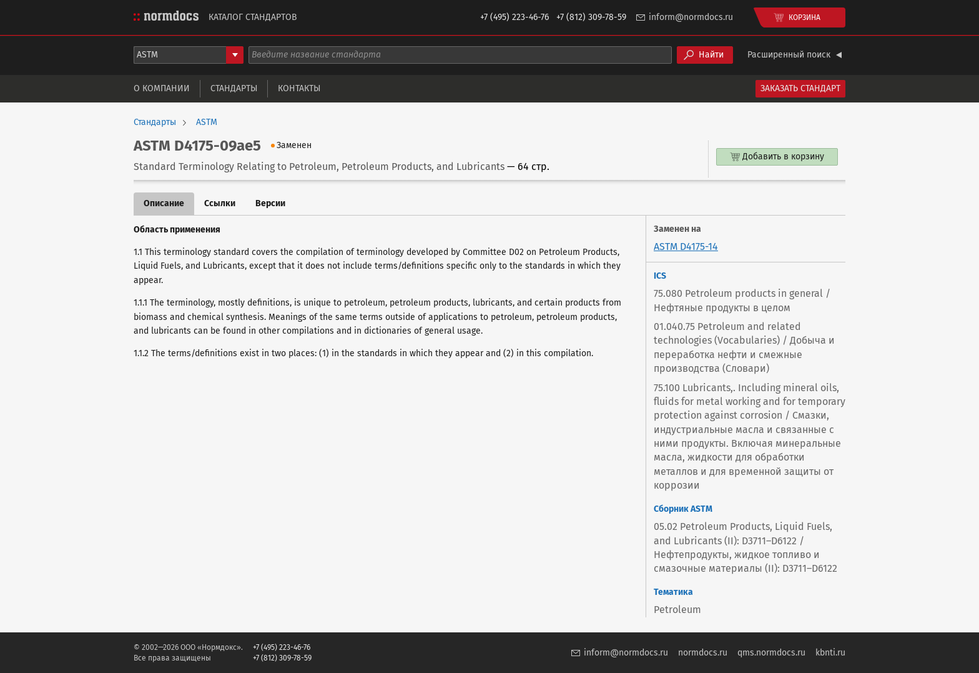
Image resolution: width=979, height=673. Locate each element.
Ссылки (219, 203)
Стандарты (233, 88)
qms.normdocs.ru (771, 652)
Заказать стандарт (800, 88)
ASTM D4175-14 (686, 246)
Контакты (299, 88)
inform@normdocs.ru (691, 17)
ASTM (206, 122)
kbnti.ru (830, 652)
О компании (162, 88)
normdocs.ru (702, 652)
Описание (164, 203)
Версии (270, 203)
